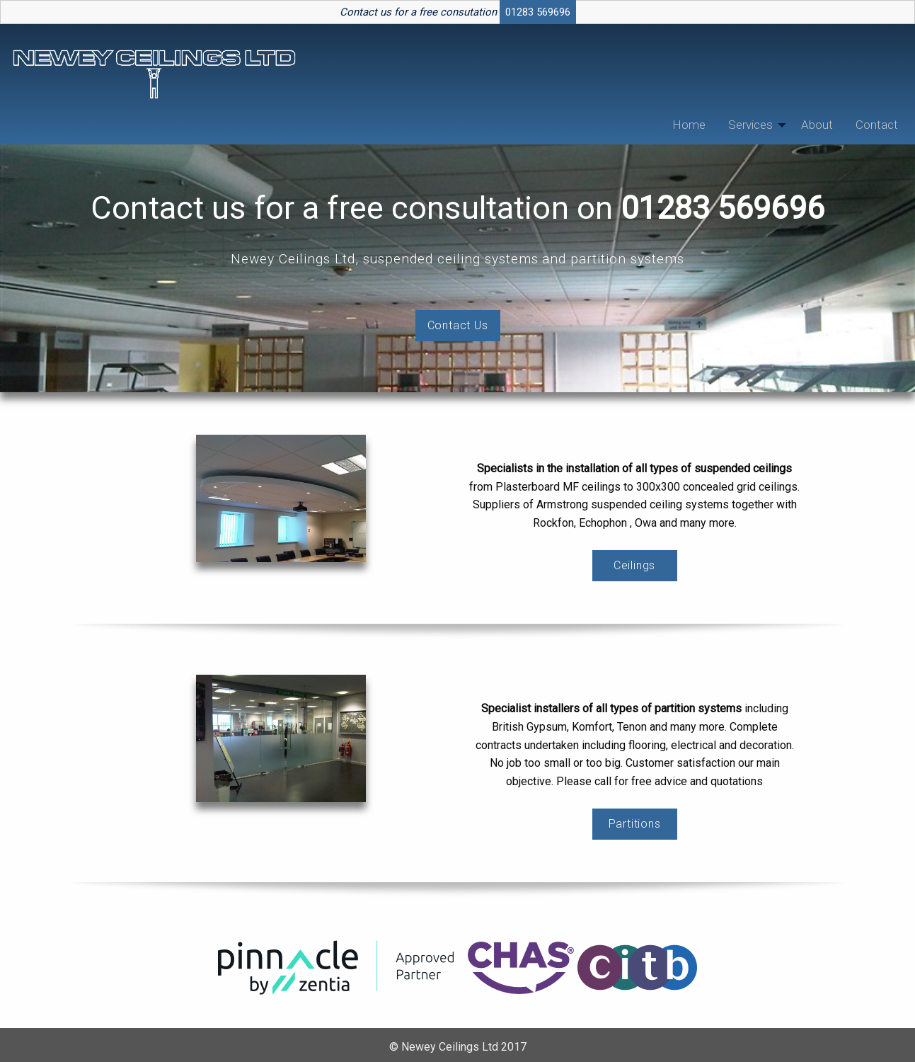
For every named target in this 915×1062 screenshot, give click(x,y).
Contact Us (457, 325)
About (817, 125)
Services (750, 125)
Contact (877, 125)
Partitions (635, 823)
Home (689, 125)
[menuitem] (689, 125)
